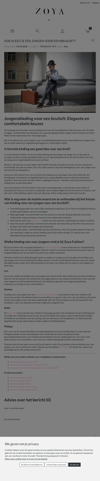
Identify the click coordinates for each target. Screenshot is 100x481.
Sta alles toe (74, 465)
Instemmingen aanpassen (56, 465)
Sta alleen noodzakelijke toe (31, 465)
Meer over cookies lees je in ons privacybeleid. (26, 459)
